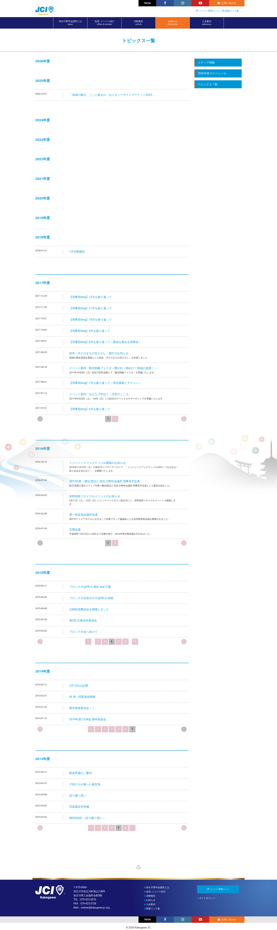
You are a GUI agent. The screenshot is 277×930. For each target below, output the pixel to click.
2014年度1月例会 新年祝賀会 (87, 719)
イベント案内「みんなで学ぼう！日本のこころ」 (100, 394)
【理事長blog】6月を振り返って (89, 409)
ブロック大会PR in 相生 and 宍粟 (90, 586)
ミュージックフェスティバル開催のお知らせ (97, 463)
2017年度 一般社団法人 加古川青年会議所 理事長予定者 (104, 481)
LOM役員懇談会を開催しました (89, 609)
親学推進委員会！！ (82, 708)
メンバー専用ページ (209, 11)
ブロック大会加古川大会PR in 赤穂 (91, 598)
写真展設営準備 (79, 806)
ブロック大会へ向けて (83, 631)
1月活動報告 (77, 251)
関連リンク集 (232, 11)
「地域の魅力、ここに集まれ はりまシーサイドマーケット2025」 (112, 95)
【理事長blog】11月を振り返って (90, 308)
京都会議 (75, 529)
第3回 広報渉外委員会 (83, 620)
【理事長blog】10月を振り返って (90, 319)
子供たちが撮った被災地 (84, 784)
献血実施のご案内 (80, 773)
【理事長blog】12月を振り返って (90, 297)
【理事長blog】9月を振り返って (89, 331)
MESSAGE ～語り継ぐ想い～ (87, 818)
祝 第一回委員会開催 (82, 696)
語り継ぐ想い (77, 795)
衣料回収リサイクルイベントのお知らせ (94, 496)
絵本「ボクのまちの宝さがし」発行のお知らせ (99, 353)
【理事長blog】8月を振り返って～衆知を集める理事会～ (105, 342)
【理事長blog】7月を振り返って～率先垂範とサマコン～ (105, 383)
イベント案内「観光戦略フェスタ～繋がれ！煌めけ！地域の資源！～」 (114, 368)
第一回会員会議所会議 (83, 514)
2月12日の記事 (78, 685)
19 (135, 641)
